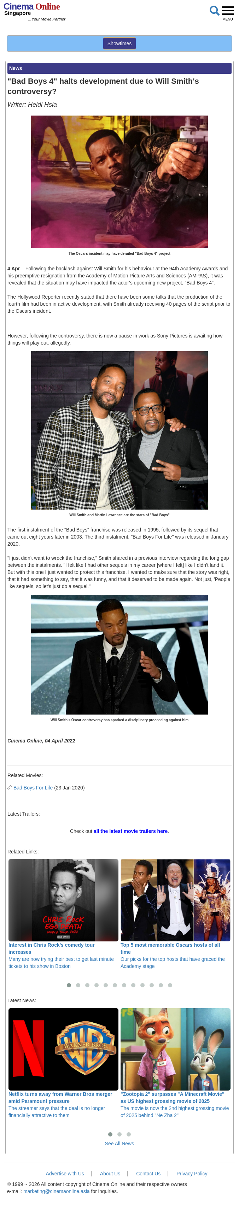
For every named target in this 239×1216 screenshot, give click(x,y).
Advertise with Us (65, 1173)
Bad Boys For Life (33, 788)
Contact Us (148, 1173)
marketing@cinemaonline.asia (56, 1191)
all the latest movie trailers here (131, 831)
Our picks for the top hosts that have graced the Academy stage (176, 914)
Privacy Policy (191, 1173)
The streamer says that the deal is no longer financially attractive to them (63, 1063)
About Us (110, 1173)
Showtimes (119, 43)
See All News (119, 1143)
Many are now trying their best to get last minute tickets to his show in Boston (63, 914)
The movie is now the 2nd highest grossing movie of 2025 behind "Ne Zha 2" (176, 1063)
